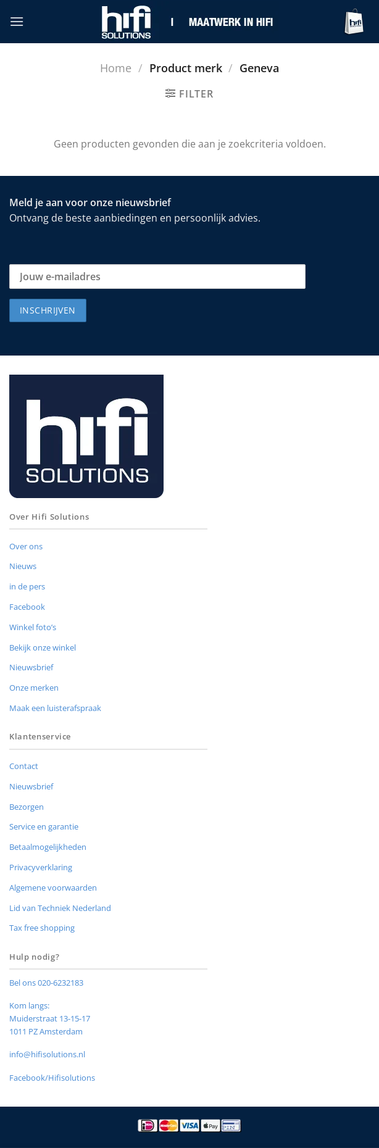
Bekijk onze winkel (42, 647)
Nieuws (22, 566)
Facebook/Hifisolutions (52, 1077)
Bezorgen (26, 806)
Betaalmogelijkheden (47, 846)
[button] (16, 21)
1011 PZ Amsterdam (46, 1031)
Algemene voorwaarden (53, 887)
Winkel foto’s (32, 627)
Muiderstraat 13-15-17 (49, 1018)
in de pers (27, 586)
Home (115, 67)
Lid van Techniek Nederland (60, 907)
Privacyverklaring (40, 867)
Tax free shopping (42, 927)
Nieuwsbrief (31, 667)
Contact (23, 766)
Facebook (27, 606)
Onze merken (34, 687)
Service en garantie (43, 826)
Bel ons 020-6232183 (46, 982)
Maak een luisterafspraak (55, 707)
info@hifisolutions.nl (47, 1054)
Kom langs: (29, 1005)
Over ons (26, 546)
